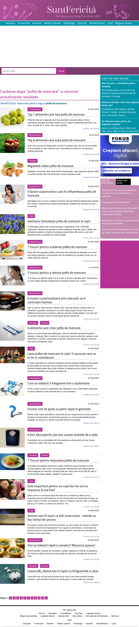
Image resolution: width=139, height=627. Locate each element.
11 (42, 598)
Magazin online (123, 23)
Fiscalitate (52, 613)
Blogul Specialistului (28, 616)
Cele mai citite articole (107, 181)
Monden (36, 23)
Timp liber (78, 613)
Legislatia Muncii (93, 613)
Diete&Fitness (97, 23)
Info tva (42, 613)
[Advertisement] (50, 65)
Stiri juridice (77, 616)
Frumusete (24, 23)
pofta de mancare (56, 103)
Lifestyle (82, 23)
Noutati (45, 323)
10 (39, 598)
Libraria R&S (63, 616)
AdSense (115, 616)
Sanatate (10, 23)
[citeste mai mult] (90, 129)
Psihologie (69, 23)
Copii (110, 23)
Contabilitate (65, 613)
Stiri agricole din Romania (97, 616)
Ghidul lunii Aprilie (121, 181)
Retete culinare (52, 23)
